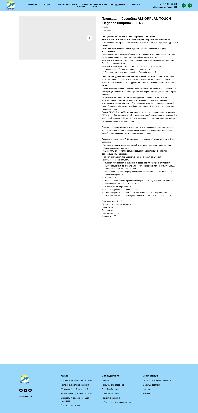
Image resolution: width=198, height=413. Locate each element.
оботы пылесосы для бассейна (117, 402)
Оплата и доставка (151, 385)
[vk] (21, 390)
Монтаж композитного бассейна (75, 385)
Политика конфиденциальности (157, 380)
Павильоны (107, 380)
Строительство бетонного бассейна (76, 380)
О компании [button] (81, 6)
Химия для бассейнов (66, 4)
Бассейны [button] (33, 4)
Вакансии (147, 393)
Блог (95, 6)
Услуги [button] (47, 4)
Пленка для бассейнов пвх (94, 4)
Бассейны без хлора (111, 389)
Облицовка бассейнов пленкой (74, 389)
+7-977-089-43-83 (168, 4)
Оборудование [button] (118, 4)
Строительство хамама (71, 405)
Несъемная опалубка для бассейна (76, 393)
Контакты (147, 389)
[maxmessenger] (190, 5)
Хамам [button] (135, 4)
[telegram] (184, 5)
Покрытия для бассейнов (113, 385)
